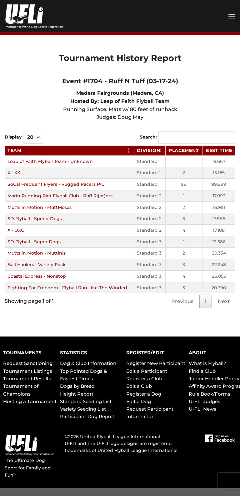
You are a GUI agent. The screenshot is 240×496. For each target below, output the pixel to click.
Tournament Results (27, 379)
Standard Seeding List (86, 401)
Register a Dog (143, 394)
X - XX (14, 172)
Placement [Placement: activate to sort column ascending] (184, 150)
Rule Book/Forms (209, 394)
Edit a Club (139, 386)
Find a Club (202, 371)
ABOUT (197, 353)
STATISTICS (73, 353)
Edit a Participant (146, 371)
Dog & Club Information (88, 363)
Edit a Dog (138, 401)
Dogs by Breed (77, 386)
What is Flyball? (207, 363)
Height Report (76, 394)
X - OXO (16, 230)
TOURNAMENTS (22, 353)
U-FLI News (202, 409)
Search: (187, 137)
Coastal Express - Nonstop (37, 276)
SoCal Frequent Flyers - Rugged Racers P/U (56, 184)
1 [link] (206, 301)
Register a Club (144, 379)
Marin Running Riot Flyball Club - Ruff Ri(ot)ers (60, 196)
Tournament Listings (27, 371)
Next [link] (224, 301)
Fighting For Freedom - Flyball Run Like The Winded (67, 288)
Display (24, 137)
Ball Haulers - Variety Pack (37, 264)
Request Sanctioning (27, 363)
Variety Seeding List (83, 409)
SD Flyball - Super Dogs (34, 242)
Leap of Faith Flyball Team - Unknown (50, 161)
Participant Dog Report (87, 416)
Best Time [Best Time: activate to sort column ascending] (219, 150)
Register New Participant (155, 363)
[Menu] (231, 16)
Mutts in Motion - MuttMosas (40, 207)
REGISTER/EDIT (145, 353)
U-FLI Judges (204, 401)
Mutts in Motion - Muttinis (37, 253)
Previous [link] (182, 301)
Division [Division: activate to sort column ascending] (148, 150)
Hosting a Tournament (30, 401)
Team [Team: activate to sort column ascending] (15, 150)
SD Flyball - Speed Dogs (35, 218)
